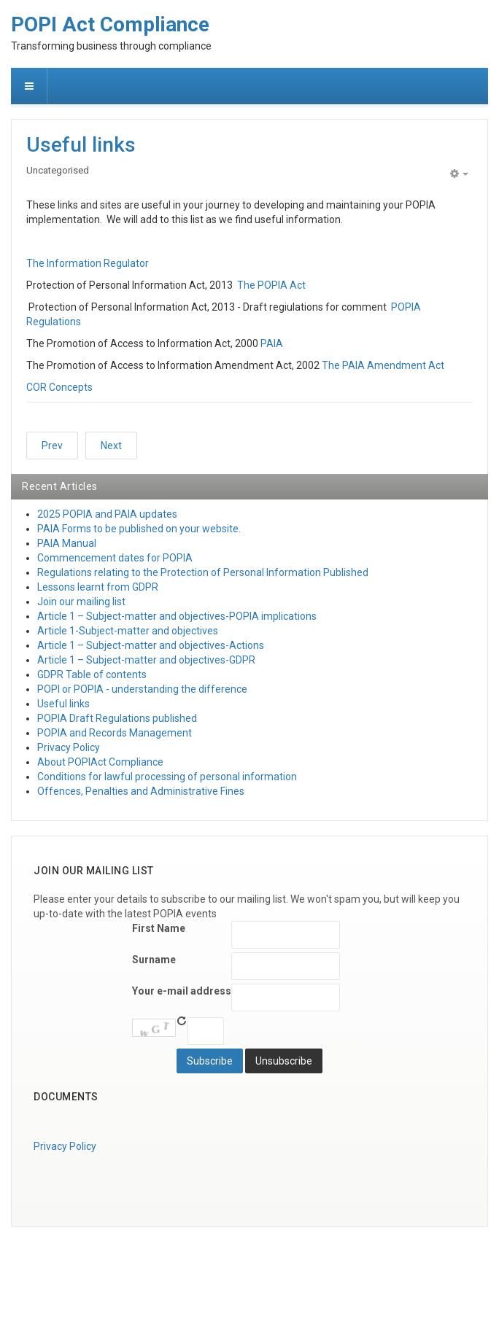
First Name (158, 928)
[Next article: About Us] (111, 445)
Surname (154, 959)
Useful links (81, 145)
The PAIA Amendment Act (383, 365)
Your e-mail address (181, 991)
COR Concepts (59, 387)
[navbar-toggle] (29, 86)
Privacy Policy (65, 1146)
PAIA (271, 343)
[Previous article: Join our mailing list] (52, 445)
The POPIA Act (271, 285)
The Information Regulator (87, 263)
